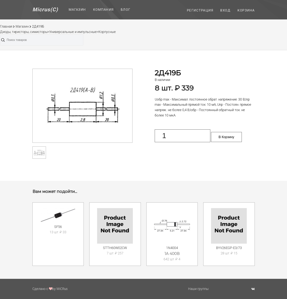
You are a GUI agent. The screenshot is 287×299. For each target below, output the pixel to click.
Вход (225, 10)
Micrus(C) (45, 9)
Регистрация (200, 10)
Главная (6, 26)
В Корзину (226, 137)
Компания (103, 9)
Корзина (246, 10)
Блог (125, 9)
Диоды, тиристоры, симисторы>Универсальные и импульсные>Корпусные (58, 32)
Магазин (77, 9)
